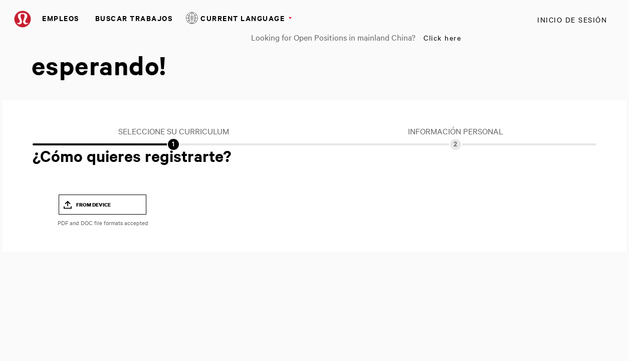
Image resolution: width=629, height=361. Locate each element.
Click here (442, 38)
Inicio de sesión (572, 20)
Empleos (60, 18)
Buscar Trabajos (134, 18)
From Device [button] (93, 204)
